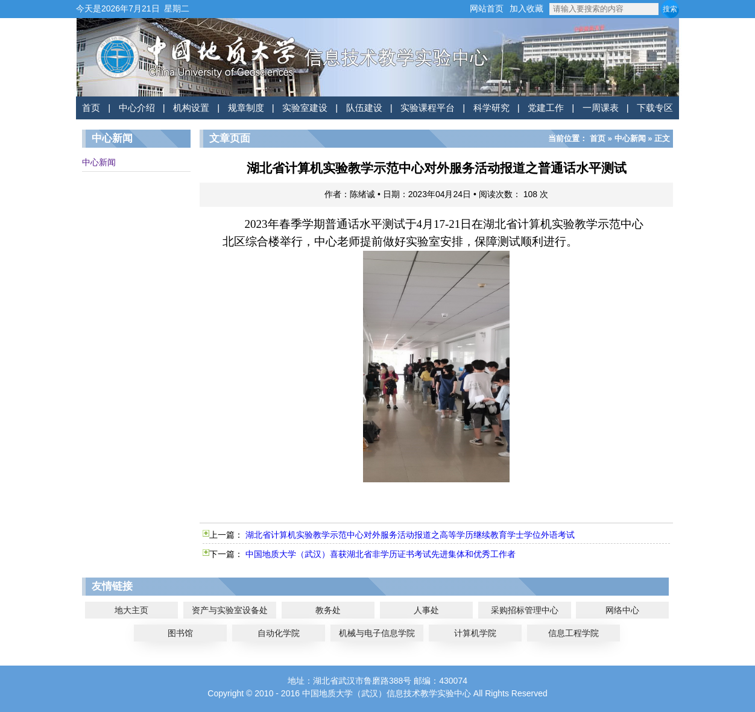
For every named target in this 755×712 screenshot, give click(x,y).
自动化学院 (278, 633)
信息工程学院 (573, 633)
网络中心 (622, 610)
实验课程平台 (427, 107)
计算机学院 (475, 633)
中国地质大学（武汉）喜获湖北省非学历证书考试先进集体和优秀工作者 (380, 554)
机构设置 (191, 107)
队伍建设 (364, 107)
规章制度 (246, 107)
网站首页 (487, 8)
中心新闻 (99, 162)
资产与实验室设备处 (230, 610)
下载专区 (655, 107)
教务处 (328, 610)
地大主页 (131, 610)
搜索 (670, 9)
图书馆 (180, 633)
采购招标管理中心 (524, 610)
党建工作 (546, 107)
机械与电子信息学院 (377, 633)
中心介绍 (137, 107)
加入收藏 (526, 8)
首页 (91, 107)
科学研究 (491, 107)
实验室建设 (304, 107)
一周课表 (601, 107)
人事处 (426, 610)
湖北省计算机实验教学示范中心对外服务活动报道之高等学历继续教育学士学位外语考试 (410, 535)
